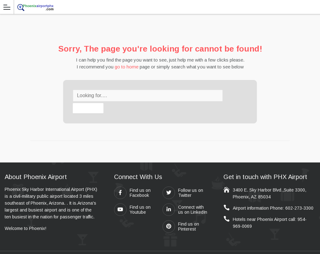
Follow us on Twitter (182, 180)
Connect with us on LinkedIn (184, 197)
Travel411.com (147, 246)
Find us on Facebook (132, 180)
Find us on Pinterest (180, 214)
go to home (126, 66)
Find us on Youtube (132, 197)
